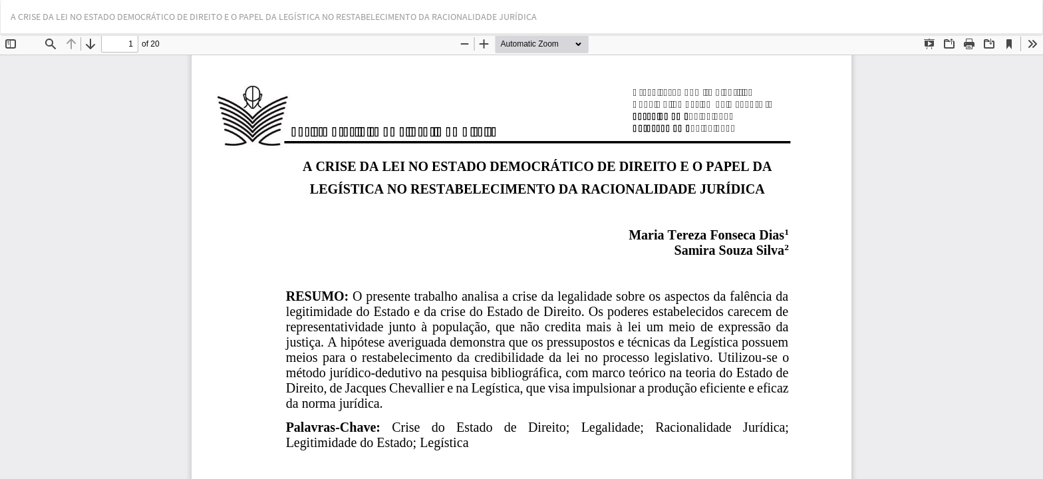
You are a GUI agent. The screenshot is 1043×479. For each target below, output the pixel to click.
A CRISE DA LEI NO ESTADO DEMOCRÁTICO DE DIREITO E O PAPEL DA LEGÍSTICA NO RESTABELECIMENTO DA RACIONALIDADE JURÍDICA (274, 17)
